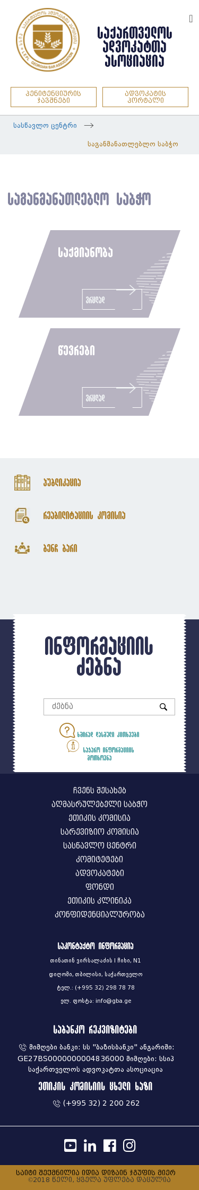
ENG (177, 17)
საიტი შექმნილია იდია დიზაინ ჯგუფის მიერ (96, 1172)
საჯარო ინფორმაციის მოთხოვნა (99, 749)
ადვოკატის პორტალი (145, 97)
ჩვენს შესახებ (99, 790)
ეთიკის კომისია (99, 818)
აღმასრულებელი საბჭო (99, 804)
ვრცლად (112, 296)
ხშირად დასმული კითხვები (99, 730)
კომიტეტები (99, 859)
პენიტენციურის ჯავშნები (53, 97)
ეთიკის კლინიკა (99, 901)
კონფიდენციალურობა (100, 915)
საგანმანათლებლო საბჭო (133, 143)
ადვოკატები (99, 873)
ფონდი (99, 887)
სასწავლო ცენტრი (45, 125)
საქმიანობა (86, 252)
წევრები (77, 350)
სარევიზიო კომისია (99, 832)
